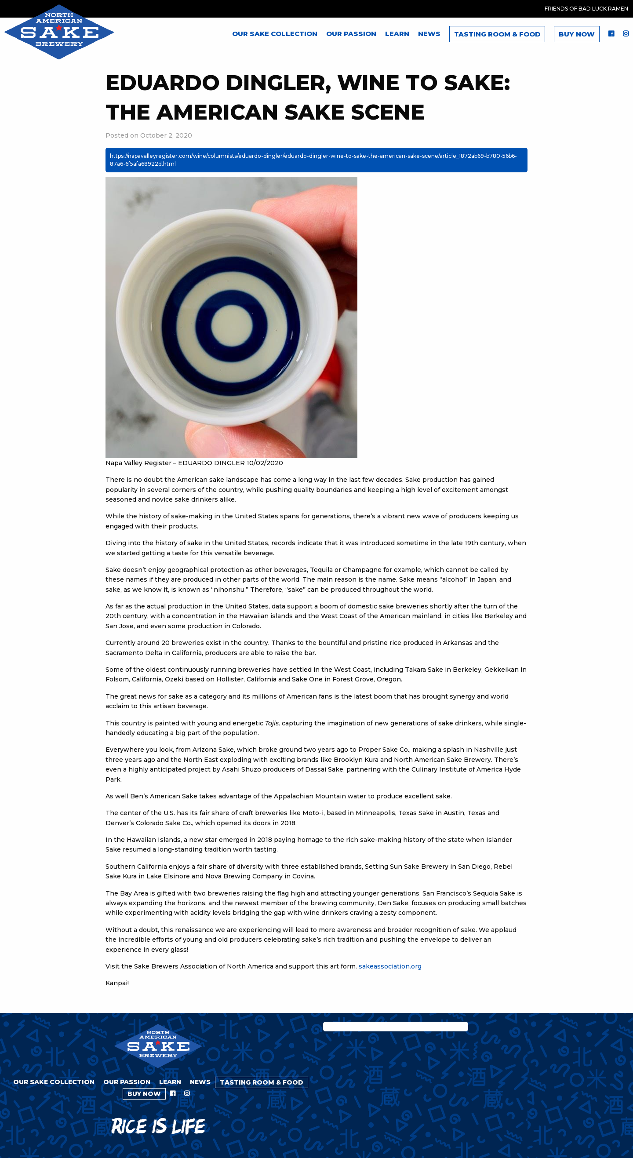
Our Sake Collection (274, 33)
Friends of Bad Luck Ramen (586, 8)
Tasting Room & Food (497, 34)
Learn (397, 33)
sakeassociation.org (390, 966)
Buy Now (577, 34)
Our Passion (351, 33)
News (429, 33)
